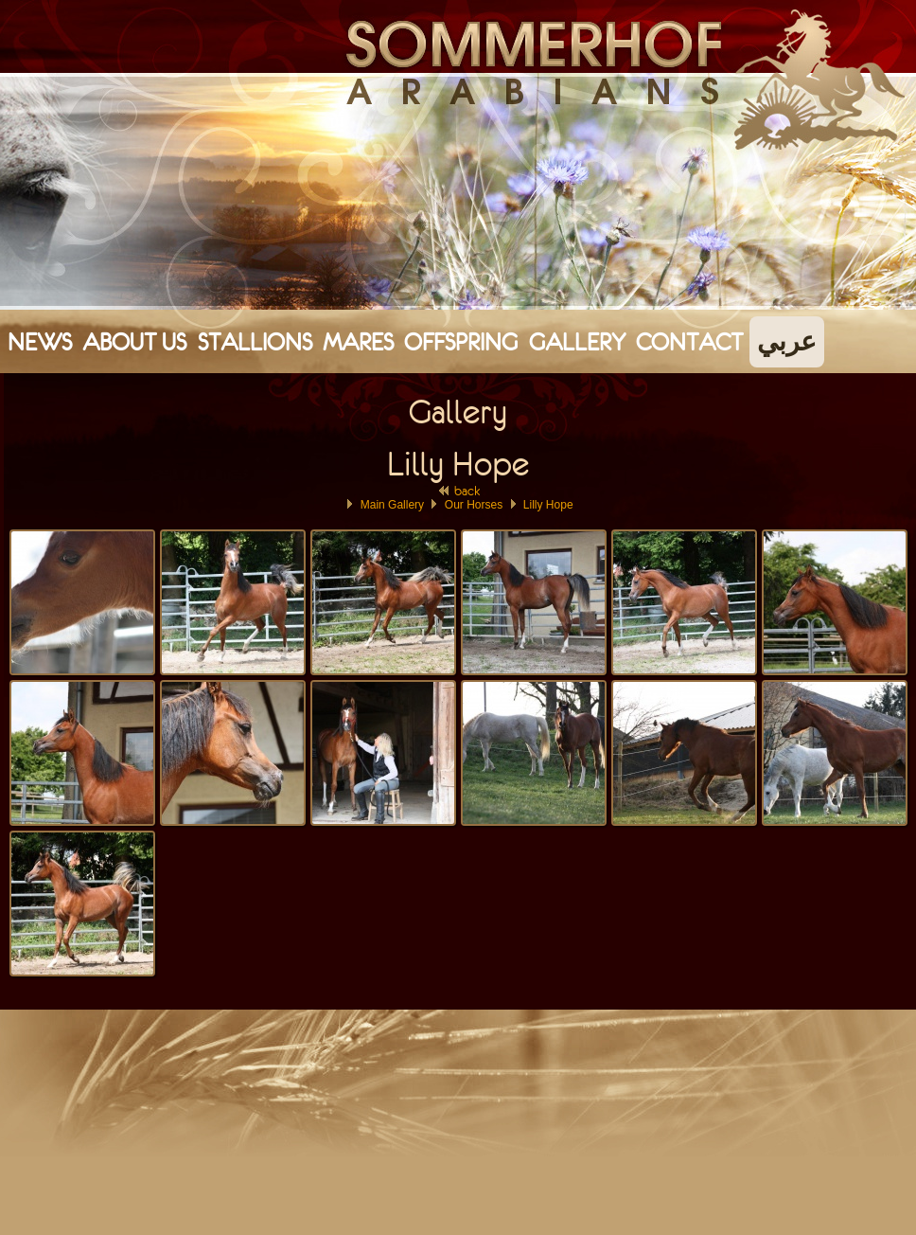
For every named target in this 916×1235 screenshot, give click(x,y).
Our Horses (473, 504)
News (40, 342)
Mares (358, 342)
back (458, 490)
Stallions (255, 342)
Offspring (461, 342)
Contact (689, 342)
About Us (134, 342)
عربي (787, 342)
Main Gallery (392, 504)
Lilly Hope (548, 504)
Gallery (577, 342)
